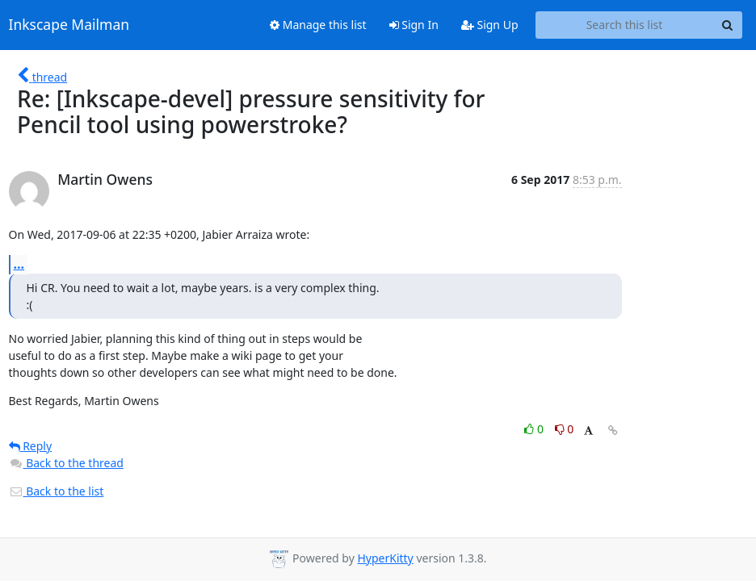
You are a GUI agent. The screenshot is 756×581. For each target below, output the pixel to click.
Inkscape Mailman (69, 25)
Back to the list (56, 491)
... (19, 264)
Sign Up (490, 24)
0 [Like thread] (535, 429)
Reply (30, 446)
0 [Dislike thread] (564, 429)
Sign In (414, 24)
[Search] (727, 25)
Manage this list (318, 24)
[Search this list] (625, 25)
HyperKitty (385, 558)
